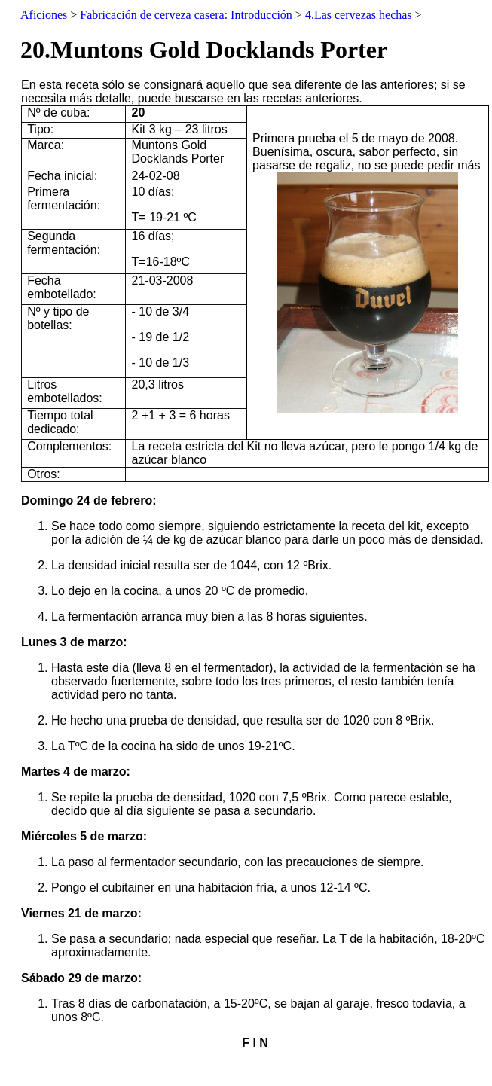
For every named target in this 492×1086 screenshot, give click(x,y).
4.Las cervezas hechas (358, 14)
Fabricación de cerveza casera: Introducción (186, 14)
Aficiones (43, 14)
